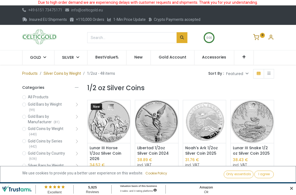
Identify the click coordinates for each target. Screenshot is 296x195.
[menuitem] (106, 57)
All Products (38, 97)
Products (30, 73)
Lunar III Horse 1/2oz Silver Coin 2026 (105, 153)
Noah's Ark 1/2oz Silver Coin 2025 (201, 150)
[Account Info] (271, 38)
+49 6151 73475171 (42, 10)
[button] (243, 57)
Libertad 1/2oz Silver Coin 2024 (153, 150)
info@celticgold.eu (84, 10)
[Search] (182, 37)
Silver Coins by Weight (62, 73)
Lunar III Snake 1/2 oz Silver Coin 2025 (251, 150)
